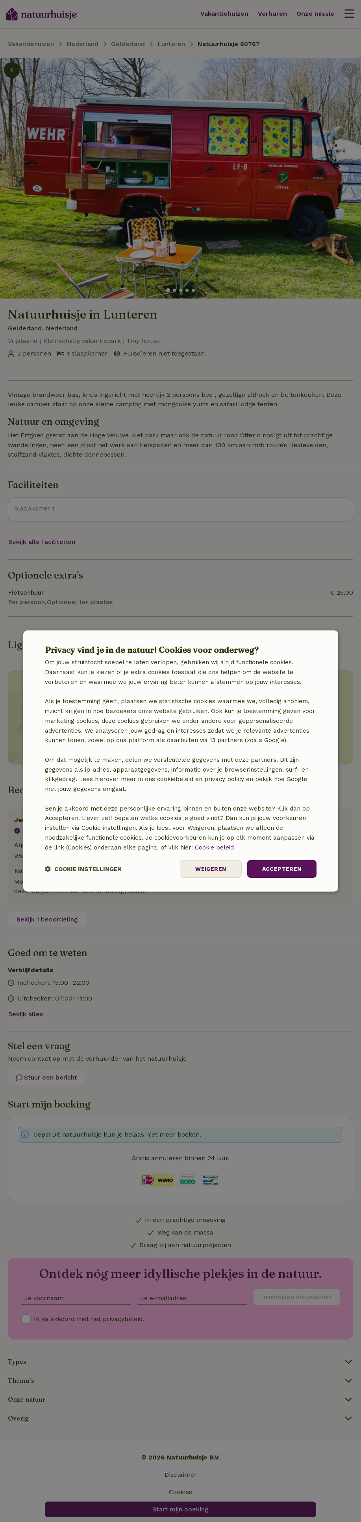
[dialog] (180, 761)
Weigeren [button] (210, 869)
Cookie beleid (214, 847)
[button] (83, 869)
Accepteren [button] (282, 869)
